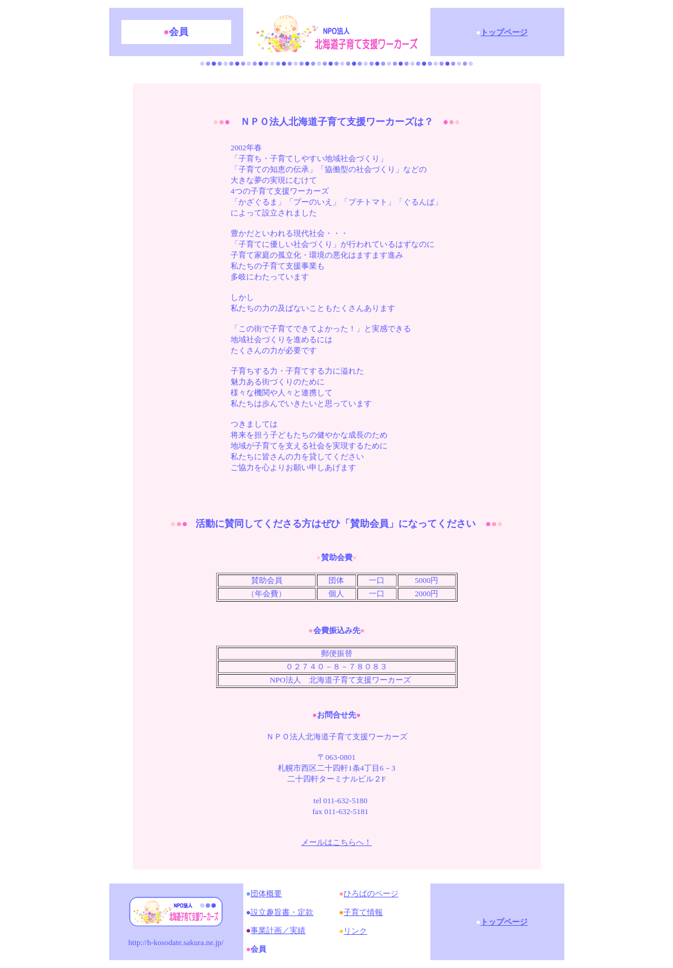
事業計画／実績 (277, 930)
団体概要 (266, 893)
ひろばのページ (370, 893)
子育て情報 (363, 912)
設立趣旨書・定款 (281, 912)
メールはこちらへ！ (336, 842)
